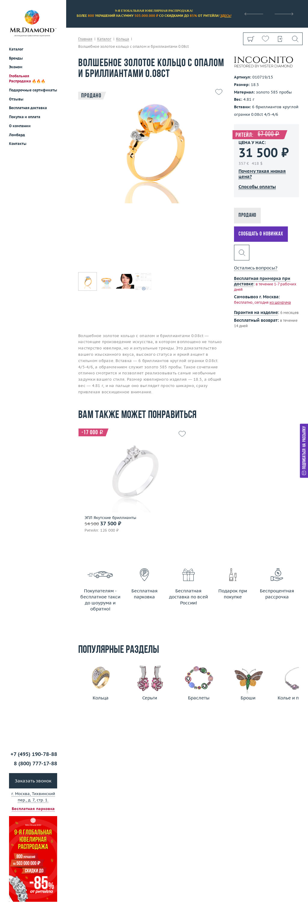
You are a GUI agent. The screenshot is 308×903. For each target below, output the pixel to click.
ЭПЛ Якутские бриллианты (110, 517)
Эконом (15, 67)
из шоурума (280, 302)
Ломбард (17, 135)
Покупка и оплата (24, 117)
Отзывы (16, 99)
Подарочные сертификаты (33, 90)
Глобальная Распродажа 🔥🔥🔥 (27, 78)
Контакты (17, 143)
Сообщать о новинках (261, 234)
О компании (20, 126)
